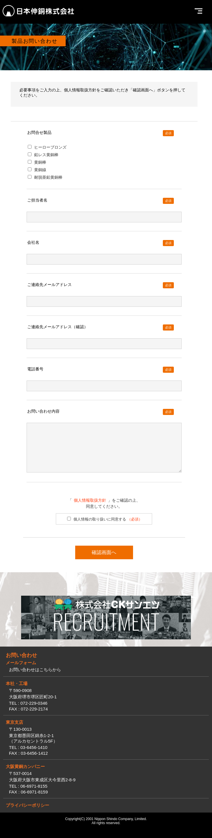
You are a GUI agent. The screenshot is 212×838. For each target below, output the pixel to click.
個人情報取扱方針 (90, 509)
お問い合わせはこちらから (35, 678)
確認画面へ (104, 561)
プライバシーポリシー (27, 813)
